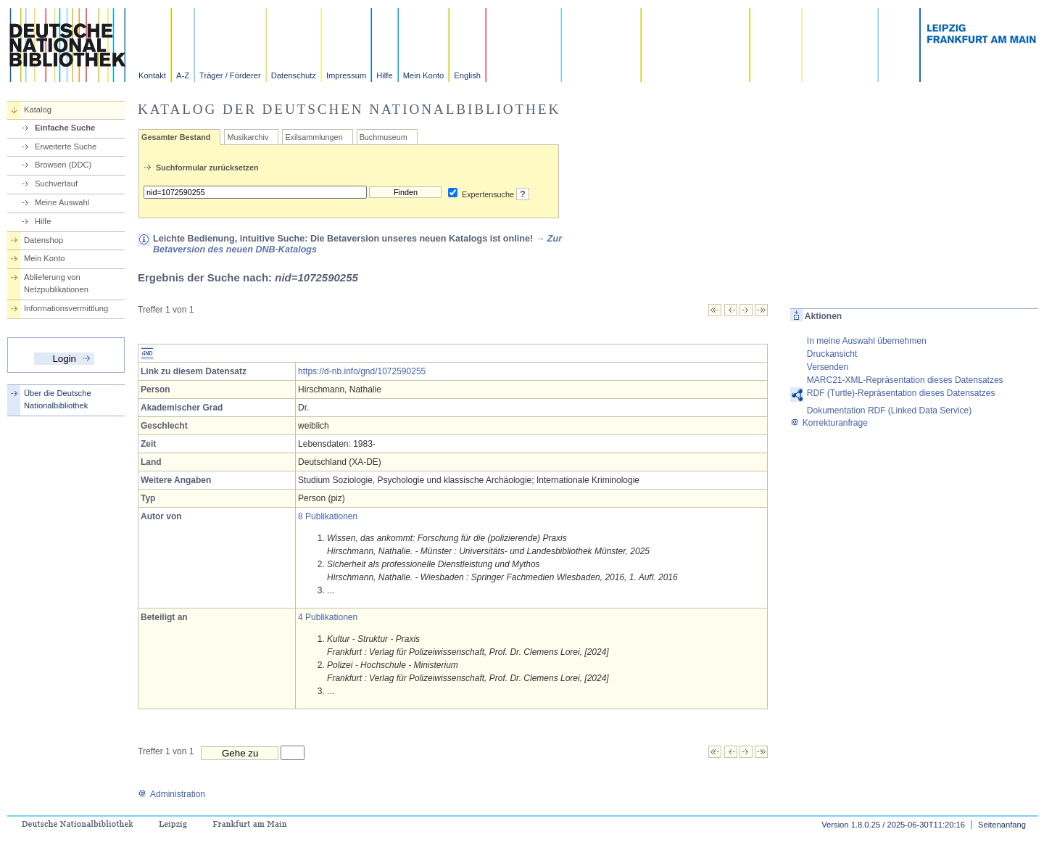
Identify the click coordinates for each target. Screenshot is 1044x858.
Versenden (827, 367)
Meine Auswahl (62, 202)
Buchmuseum (383, 137)
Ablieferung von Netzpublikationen (56, 283)
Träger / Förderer (230, 75)
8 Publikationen (327, 516)
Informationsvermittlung (66, 308)
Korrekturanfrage (829, 423)
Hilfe (384, 75)
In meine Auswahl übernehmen (867, 341)
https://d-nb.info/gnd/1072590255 (362, 371)
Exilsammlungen (313, 137)
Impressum (346, 75)
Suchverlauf (56, 183)
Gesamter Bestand (175, 137)
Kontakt (152, 75)
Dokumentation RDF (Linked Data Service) (889, 410)
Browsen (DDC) (63, 164)
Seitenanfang (1002, 824)
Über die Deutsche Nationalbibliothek (57, 399)
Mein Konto (423, 75)
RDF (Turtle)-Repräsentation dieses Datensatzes (901, 393)
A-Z (182, 75)
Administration (171, 794)
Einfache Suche (65, 127)
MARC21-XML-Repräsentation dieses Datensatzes (905, 380)
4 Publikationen (327, 617)
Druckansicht (832, 354)
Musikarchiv (247, 137)
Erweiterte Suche (65, 146)
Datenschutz (293, 75)
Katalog (37, 109)
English (467, 75)
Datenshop (43, 240)
